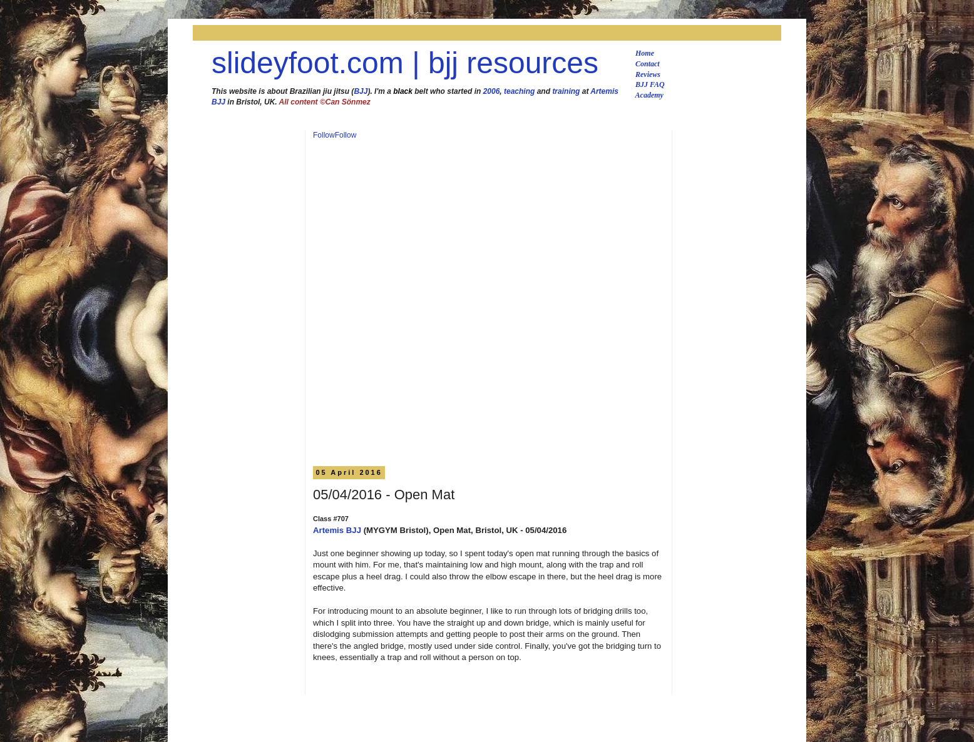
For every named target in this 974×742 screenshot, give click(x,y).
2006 (491, 91)
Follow (324, 135)
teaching (519, 91)
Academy (649, 95)
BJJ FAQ (650, 84)
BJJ (360, 91)
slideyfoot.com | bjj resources (405, 62)
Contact (647, 63)
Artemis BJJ (337, 530)
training (566, 91)
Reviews (647, 74)
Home (644, 53)
